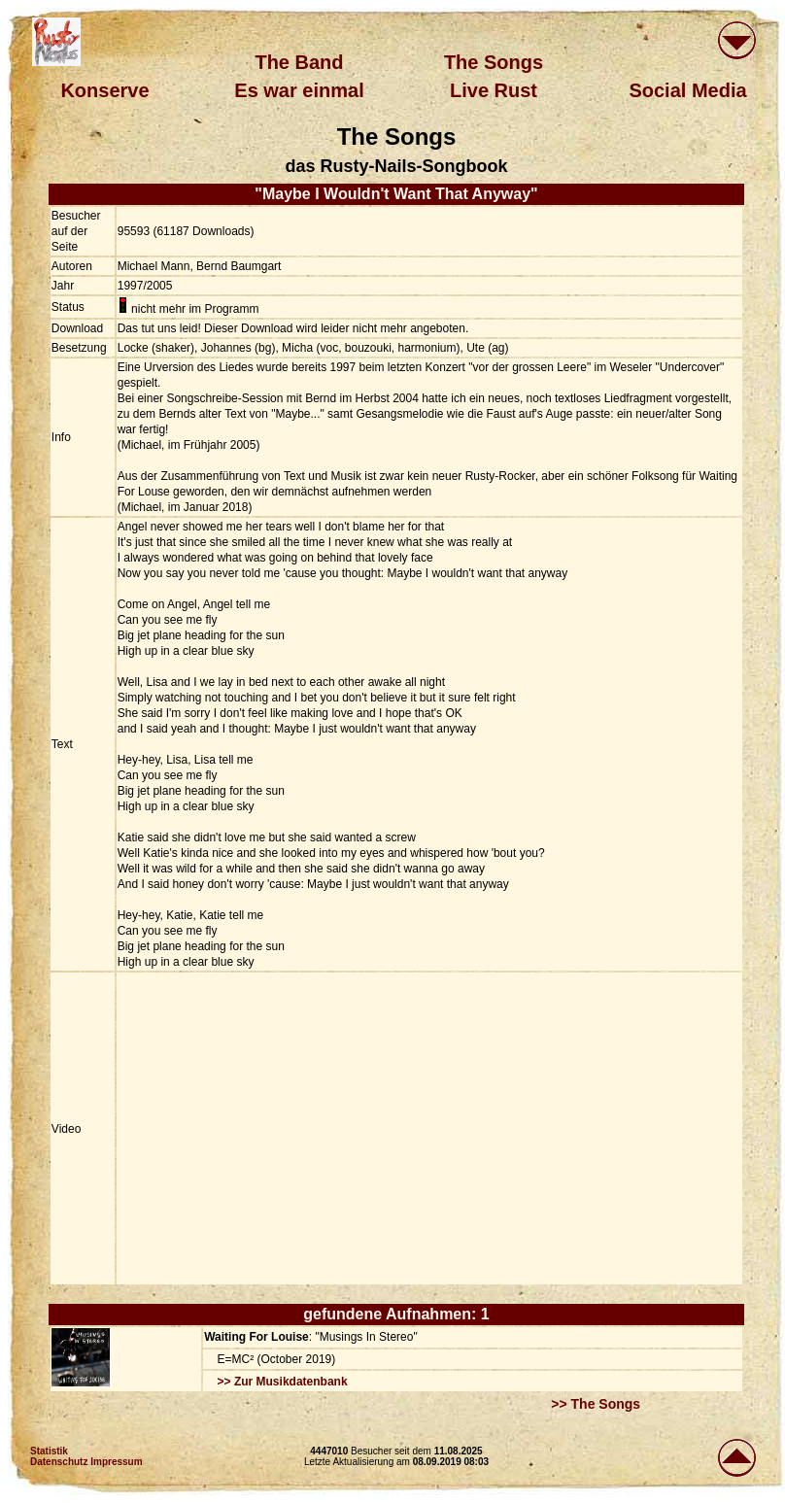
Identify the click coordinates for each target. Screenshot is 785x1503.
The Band (299, 62)
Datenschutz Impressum (86, 1461)
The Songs (493, 62)
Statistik (49, 1451)
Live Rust (493, 90)
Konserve (104, 90)
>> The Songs (595, 1404)
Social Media (687, 90)
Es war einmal (298, 90)
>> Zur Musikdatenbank (283, 1381)
